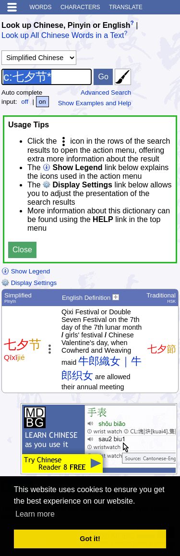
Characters (80, 7)
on (42, 101)
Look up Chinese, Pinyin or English (65, 25)
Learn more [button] (35, 514)
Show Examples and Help (95, 103)
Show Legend (25, 271)
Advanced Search (106, 92)
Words (40, 7)
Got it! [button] (90, 539)
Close (22, 250)
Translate (126, 7)
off (24, 101)
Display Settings (29, 282)
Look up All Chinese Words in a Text (62, 36)
